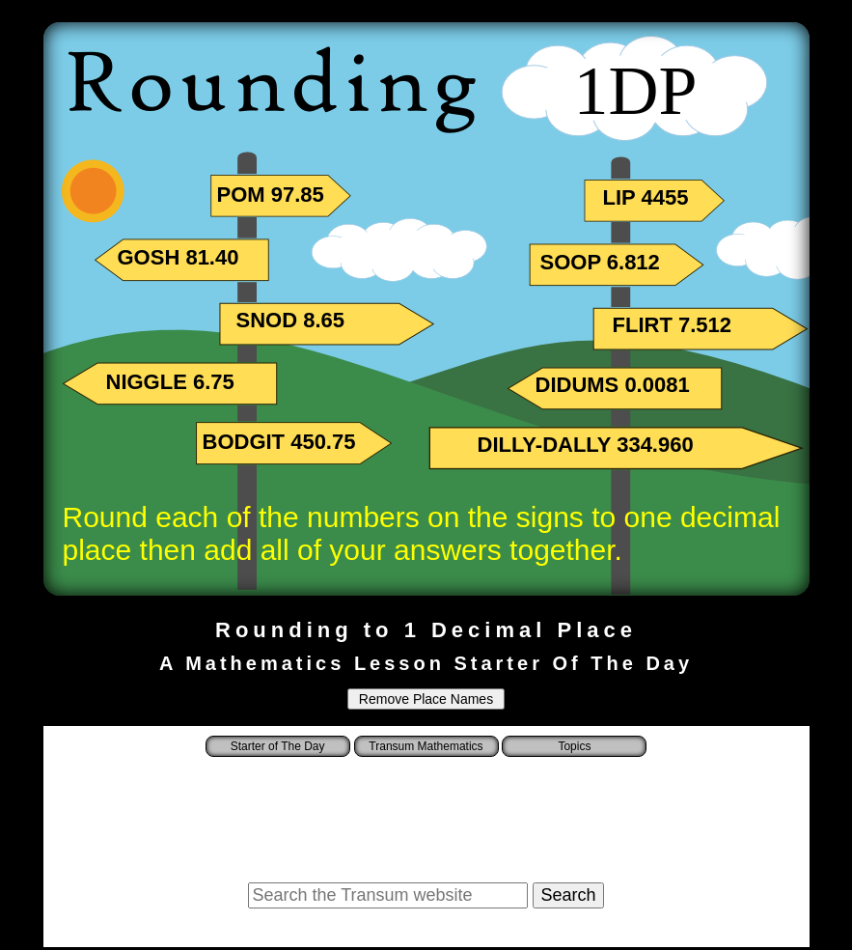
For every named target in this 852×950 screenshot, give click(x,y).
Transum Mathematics (425, 746)
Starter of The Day (278, 746)
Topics (574, 746)
